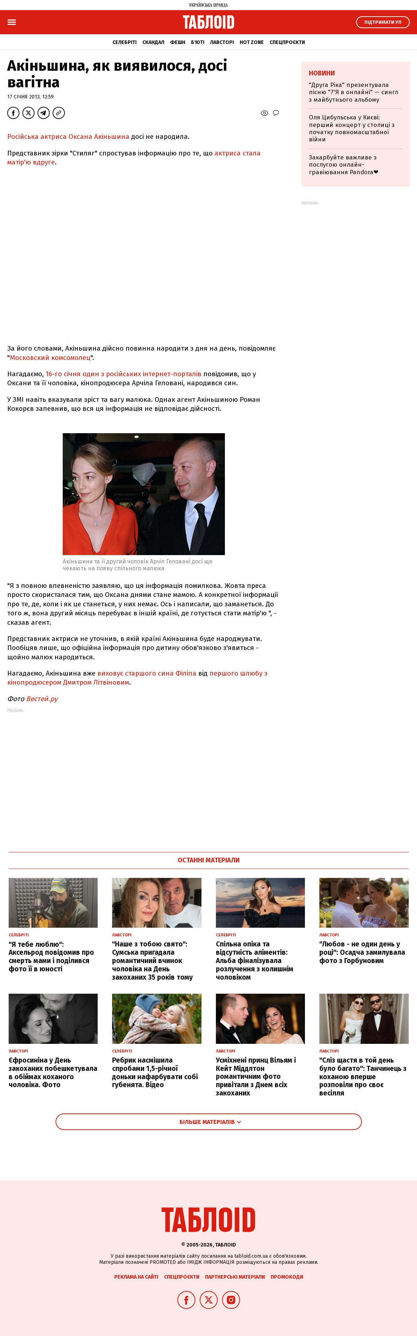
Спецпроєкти (287, 42)
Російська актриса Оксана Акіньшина (68, 136)
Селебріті (124, 42)
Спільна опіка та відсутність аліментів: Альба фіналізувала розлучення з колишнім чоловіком (254, 960)
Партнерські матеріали (235, 1277)
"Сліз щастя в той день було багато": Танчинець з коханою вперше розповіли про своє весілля (363, 1076)
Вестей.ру (41, 699)
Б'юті (197, 42)
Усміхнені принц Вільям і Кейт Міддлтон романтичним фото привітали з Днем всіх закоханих (256, 1076)
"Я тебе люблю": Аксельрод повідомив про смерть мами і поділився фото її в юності (51, 956)
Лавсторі (222, 42)
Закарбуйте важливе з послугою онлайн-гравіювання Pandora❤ (343, 165)
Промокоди (287, 1277)
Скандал (153, 42)
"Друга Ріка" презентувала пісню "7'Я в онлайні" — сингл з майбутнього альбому (353, 92)
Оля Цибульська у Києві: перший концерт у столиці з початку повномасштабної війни (352, 128)
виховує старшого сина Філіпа (146, 673)
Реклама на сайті (136, 1277)
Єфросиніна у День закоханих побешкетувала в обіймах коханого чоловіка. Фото (53, 1072)
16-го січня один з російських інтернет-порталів (123, 374)
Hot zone (252, 42)
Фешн (177, 42)
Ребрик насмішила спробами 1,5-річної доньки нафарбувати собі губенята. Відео (155, 1072)
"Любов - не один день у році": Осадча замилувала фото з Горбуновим (362, 952)
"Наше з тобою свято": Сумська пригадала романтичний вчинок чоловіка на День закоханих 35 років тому (152, 960)
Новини (322, 73)
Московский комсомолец (50, 357)
